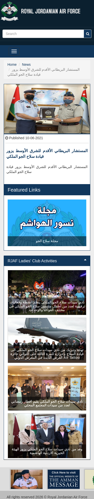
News (26, 65)
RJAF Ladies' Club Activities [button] (47, 261)
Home (12, 65)
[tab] (47, 261)
